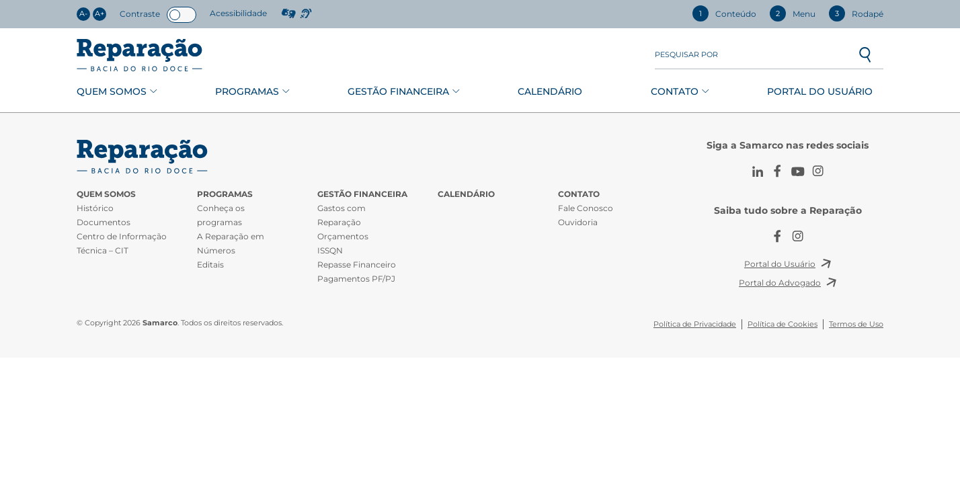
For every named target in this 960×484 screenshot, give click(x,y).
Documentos (103, 222)
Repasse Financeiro (356, 264)
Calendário (550, 91)
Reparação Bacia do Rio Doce (139, 55)
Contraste (140, 14)
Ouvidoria (578, 222)
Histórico (95, 208)
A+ (99, 13)
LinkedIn (757, 171)
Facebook (778, 171)
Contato (674, 91)
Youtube (798, 171)
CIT (144, 156)
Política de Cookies (782, 324)
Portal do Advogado (780, 283)
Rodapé (856, 13)
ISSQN (330, 250)
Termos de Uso (856, 324)
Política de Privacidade (694, 324)
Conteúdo (724, 13)
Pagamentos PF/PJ (356, 279)
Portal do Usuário (820, 91)
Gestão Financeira (398, 91)
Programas (247, 91)
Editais (210, 264)
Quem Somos (112, 91)
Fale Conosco (585, 208)
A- (83, 13)
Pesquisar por (686, 54)
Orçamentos (342, 236)
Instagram (818, 171)
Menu (792, 13)
